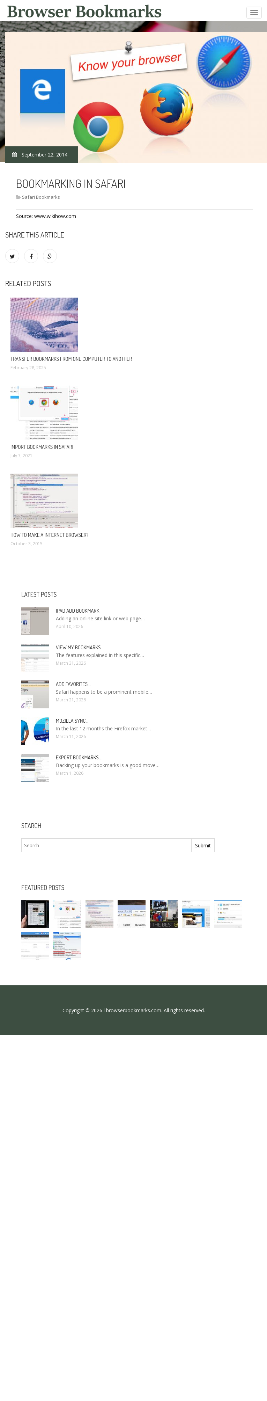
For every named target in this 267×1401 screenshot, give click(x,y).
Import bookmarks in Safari (41, 447)
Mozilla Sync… (72, 720)
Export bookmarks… (79, 757)
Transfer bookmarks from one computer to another (71, 359)
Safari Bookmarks (41, 197)
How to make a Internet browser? (49, 535)
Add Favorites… (73, 684)
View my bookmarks (78, 647)
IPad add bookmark (77, 610)
